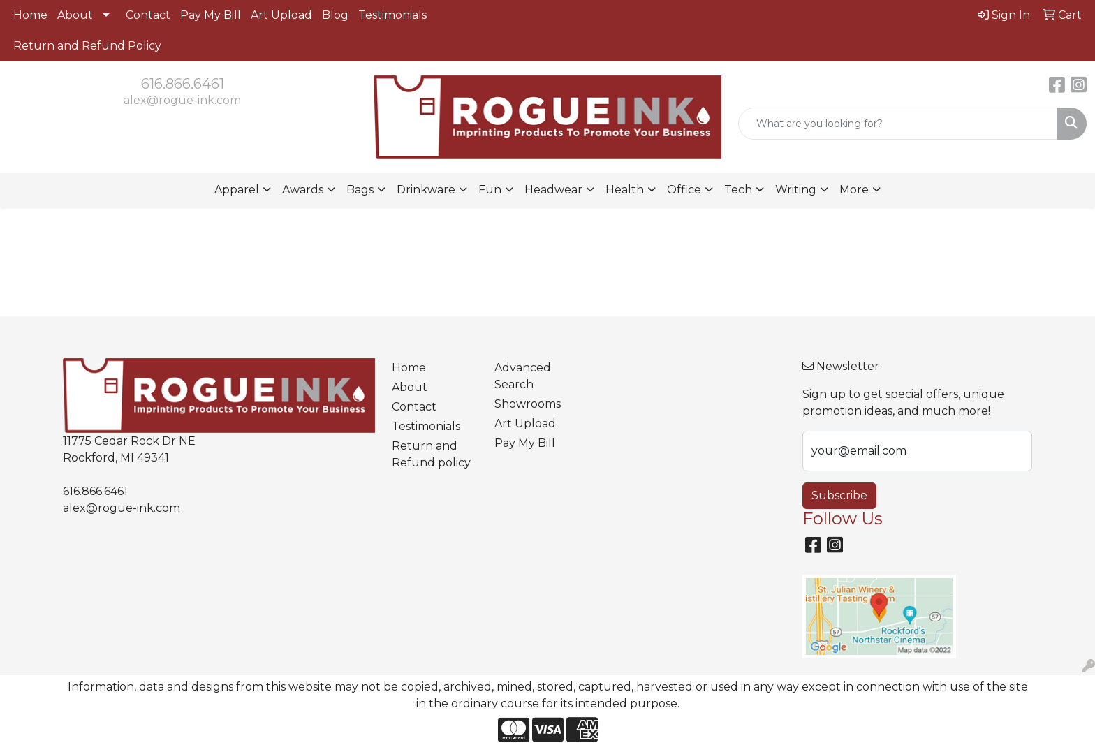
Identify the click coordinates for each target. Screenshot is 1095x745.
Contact (148, 15)
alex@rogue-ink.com (182, 100)
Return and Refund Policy (87, 45)
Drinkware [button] (426, 189)
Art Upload (281, 15)
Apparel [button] (236, 189)
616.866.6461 (182, 83)
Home (30, 15)
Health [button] (624, 189)
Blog (335, 15)
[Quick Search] (897, 124)
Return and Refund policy (431, 454)
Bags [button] (360, 189)
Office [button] (684, 189)
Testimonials (392, 15)
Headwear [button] (553, 189)
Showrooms (527, 404)
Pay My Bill (210, 15)
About (75, 15)
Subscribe (839, 495)
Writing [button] (795, 189)
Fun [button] (489, 189)
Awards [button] (302, 189)
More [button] (854, 189)
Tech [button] (738, 189)
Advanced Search (522, 376)
